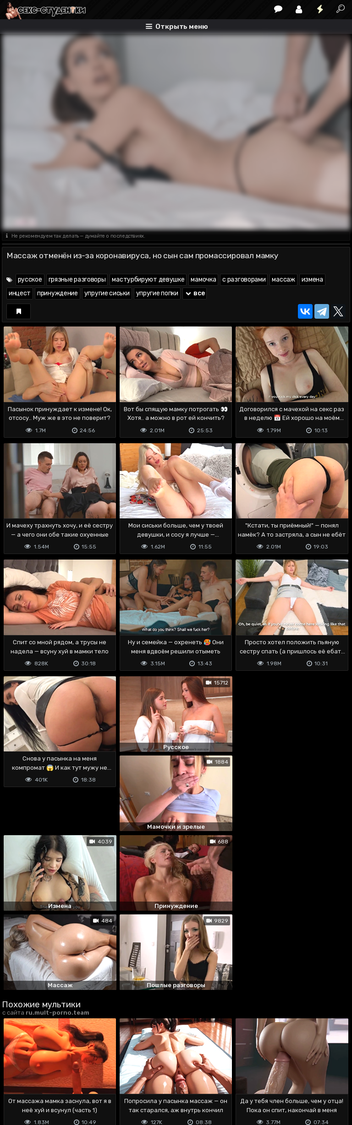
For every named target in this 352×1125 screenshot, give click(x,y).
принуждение (57, 293)
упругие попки (157, 293)
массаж (283, 279)
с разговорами (243, 279)
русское (30, 279)
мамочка (203, 279)
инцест (20, 293)
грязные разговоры (77, 279)
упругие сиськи (107, 293)
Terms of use (49, 1081)
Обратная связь (97, 1081)
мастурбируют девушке (148, 279)
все (195, 293)
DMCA (16, 1081)
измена (312, 279)
